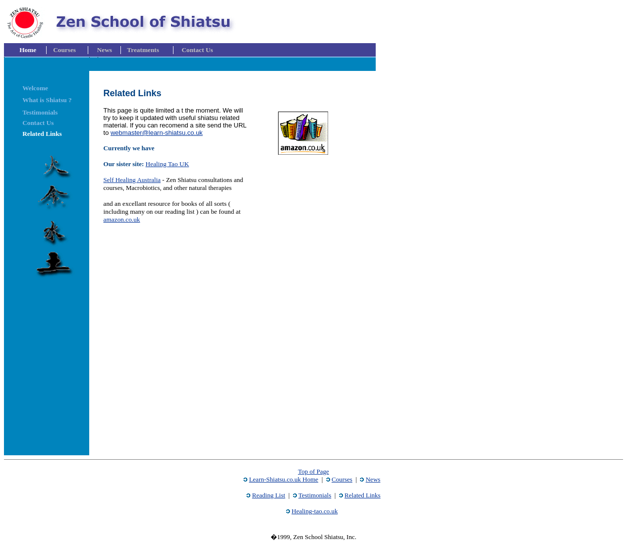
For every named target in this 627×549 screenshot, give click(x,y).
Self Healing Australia (132, 179)
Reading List (268, 495)
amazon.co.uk (122, 219)
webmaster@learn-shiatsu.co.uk (157, 132)
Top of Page (313, 471)
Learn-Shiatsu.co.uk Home (283, 479)
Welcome (35, 88)
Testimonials (314, 495)
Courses (342, 479)
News (373, 479)
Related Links (362, 495)
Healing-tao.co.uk (314, 511)
